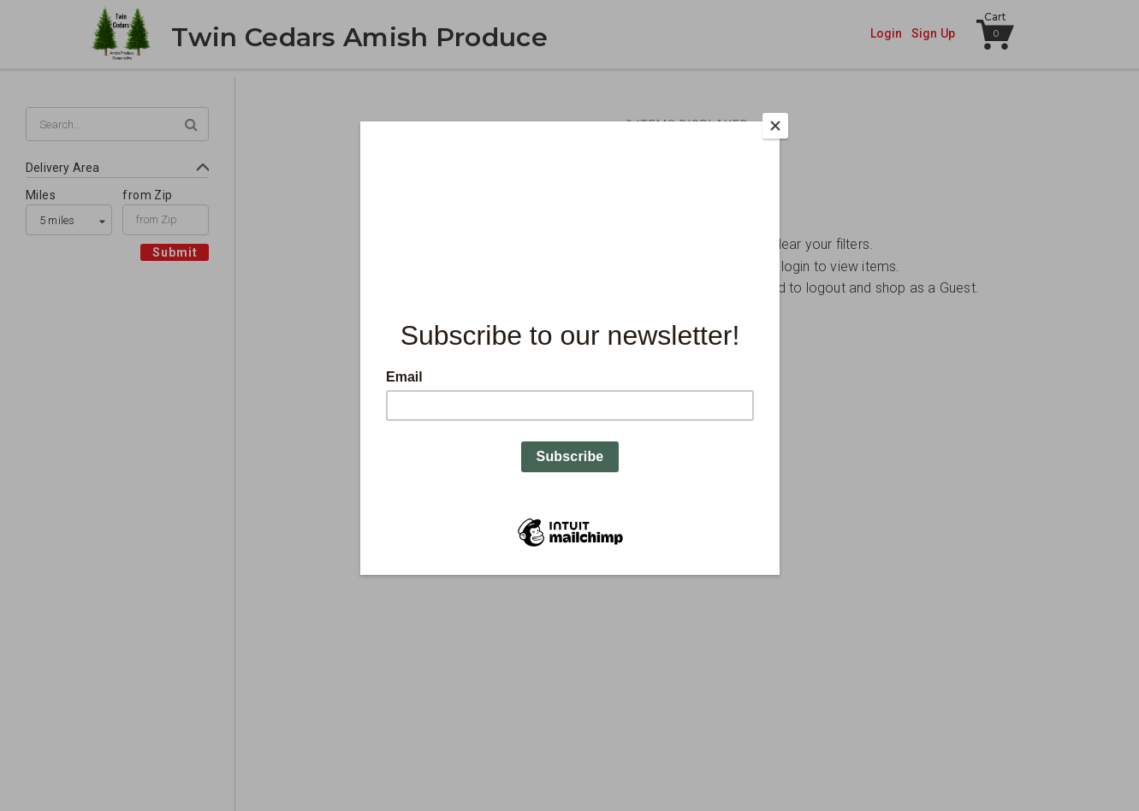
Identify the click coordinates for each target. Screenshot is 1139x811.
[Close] (775, 126)
